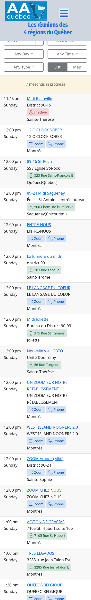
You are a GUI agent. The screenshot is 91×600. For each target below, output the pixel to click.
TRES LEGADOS (40, 553)
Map (77, 67)
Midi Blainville (39, 98)
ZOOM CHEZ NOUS (44, 490)
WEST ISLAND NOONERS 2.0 (52, 427)
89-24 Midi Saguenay (46, 193)
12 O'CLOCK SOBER (44, 130)
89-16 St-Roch (39, 161)
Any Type (22, 67)
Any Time (65, 54)
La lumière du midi (44, 256)
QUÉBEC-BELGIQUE (44, 585)
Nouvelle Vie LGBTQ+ (46, 351)
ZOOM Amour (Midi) (45, 458)
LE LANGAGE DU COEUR (48, 287)
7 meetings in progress (45, 84)
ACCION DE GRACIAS (46, 521)
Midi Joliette (38, 319)
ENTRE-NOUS (39, 224)
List (57, 67)
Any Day (21, 54)
